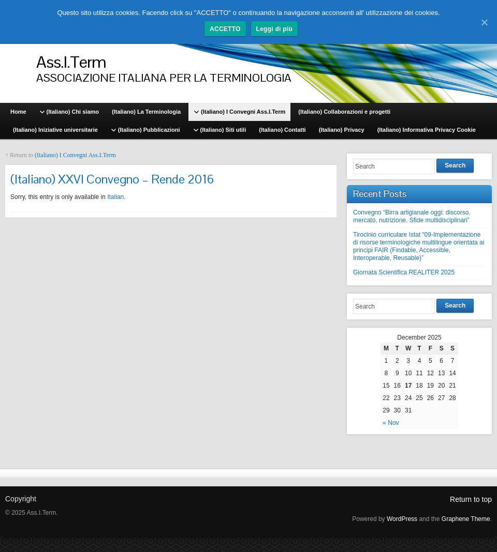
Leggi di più (274, 29)
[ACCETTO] (484, 22)
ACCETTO (225, 29)
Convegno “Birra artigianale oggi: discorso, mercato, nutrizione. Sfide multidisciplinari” (412, 216)
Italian (115, 197)
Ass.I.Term (71, 61)
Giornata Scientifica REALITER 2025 (404, 272)
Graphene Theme (466, 519)
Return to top (471, 499)
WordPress (402, 519)
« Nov (391, 422)
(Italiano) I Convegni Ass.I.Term (75, 155)
